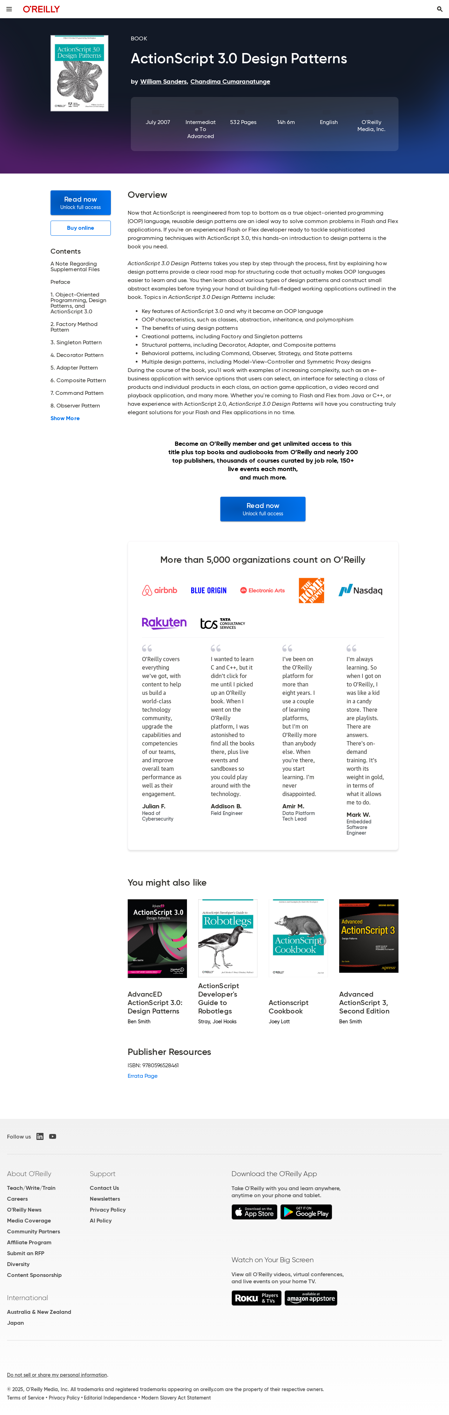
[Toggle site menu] (9, 9)
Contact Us (104, 1188)
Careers (17, 1198)
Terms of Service (25, 1398)
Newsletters (105, 1198)
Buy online (80, 228)
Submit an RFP (25, 1253)
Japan (15, 1322)
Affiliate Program (29, 1242)
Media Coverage (29, 1220)
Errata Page (143, 1075)
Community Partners (33, 1231)
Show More (65, 418)
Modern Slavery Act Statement (176, 1398)
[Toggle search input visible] (439, 9)
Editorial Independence (110, 1398)
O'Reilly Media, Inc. (371, 125)
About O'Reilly (29, 1173)
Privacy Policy (108, 1209)
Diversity (18, 1264)
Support (103, 1173)
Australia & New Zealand (39, 1312)
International (27, 1297)
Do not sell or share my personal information (57, 1375)
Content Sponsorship (34, 1275)
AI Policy (101, 1220)
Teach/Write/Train (31, 1188)
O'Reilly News (24, 1209)
